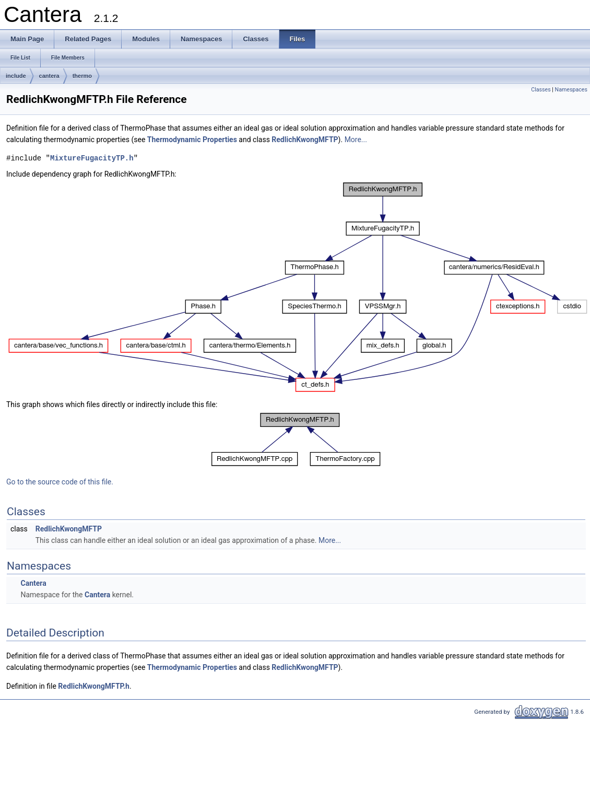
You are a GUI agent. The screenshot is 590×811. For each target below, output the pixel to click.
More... (356, 139)
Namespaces (571, 89)
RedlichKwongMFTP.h (93, 686)
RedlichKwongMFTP (305, 139)
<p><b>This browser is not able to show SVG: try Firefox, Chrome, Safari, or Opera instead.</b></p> (298, 287)
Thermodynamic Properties (192, 139)
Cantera (33, 583)
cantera (49, 76)
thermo (82, 76)
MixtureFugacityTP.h (92, 158)
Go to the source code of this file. (59, 482)
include (16, 76)
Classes (540, 89)
